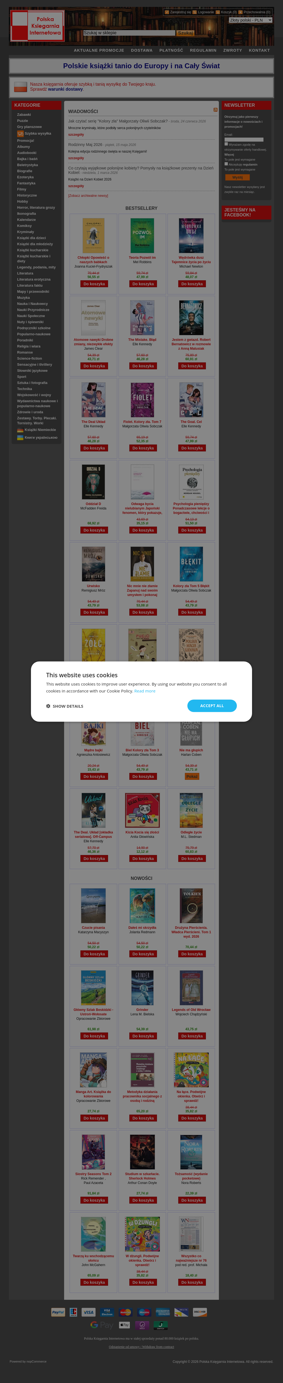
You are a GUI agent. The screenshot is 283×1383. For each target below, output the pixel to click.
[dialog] (141, 691)
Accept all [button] (212, 705)
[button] (64, 705)
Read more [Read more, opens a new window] (145, 690)
